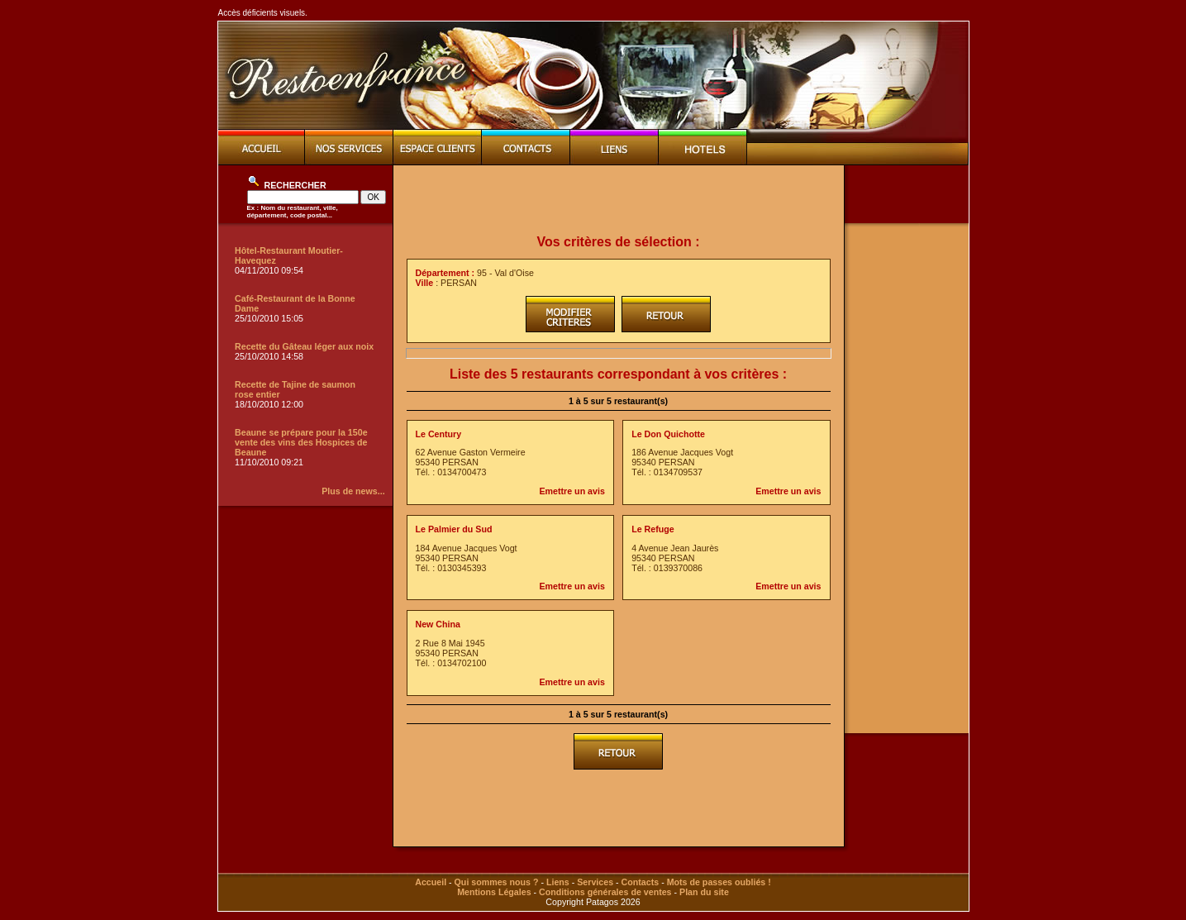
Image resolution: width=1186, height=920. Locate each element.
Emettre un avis (571, 491)
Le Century (439, 434)
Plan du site (704, 892)
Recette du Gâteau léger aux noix (304, 346)
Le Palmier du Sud (454, 529)
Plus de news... (353, 491)
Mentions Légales (494, 892)
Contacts (641, 882)
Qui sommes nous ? (497, 882)
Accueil (430, 882)
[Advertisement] (618, 200)
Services (595, 882)
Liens (557, 882)
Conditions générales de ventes (605, 892)
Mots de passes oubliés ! (719, 882)
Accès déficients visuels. (262, 12)
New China (438, 624)
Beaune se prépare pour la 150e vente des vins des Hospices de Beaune (301, 442)
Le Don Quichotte (668, 434)
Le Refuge (652, 529)
